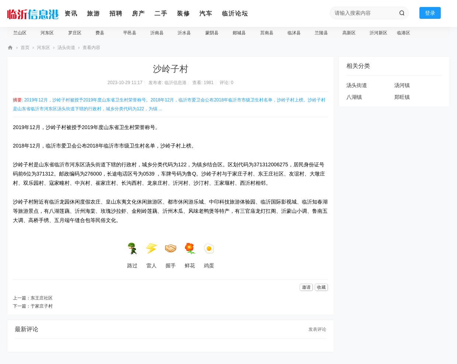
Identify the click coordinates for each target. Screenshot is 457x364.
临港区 (403, 32)
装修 (183, 13)
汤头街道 (66, 47)
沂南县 (157, 32)
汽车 (206, 13)
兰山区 (20, 32)
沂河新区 (378, 32)
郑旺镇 (402, 97)
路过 (132, 255)
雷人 (151, 255)
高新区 (349, 32)
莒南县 (266, 32)
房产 (138, 13)
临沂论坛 (235, 13)
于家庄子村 (42, 306)
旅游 (93, 13)
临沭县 (294, 32)
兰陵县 (321, 32)
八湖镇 (354, 97)
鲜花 (190, 255)
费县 (99, 32)
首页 (25, 47)
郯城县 (239, 32)
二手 (161, 13)
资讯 (71, 13)
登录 (430, 13)
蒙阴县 (212, 32)
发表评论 (317, 329)
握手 (171, 255)
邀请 (306, 287)
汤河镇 (402, 85)
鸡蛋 (209, 255)
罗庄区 (74, 32)
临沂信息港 (10, 47)
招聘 (116, 13)
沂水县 (184, 32)
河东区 (47, 32)
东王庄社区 (42, 298)
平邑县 (129, 32)
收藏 (321, 287)
